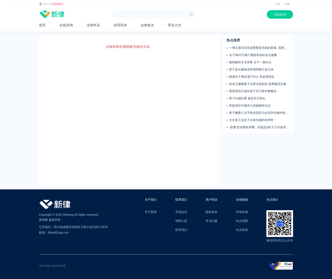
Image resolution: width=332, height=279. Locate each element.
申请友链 (242, 212)
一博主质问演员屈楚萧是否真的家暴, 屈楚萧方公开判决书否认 (258, 48)
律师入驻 (181, 221)
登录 (277, 4)
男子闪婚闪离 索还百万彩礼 (247, 98)
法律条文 (147, 25)
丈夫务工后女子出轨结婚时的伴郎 (251, 120)
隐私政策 (211, 212)
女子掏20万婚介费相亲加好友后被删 (253, 55)
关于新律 (151, 212)
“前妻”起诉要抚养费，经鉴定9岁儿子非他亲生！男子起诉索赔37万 (257, 127)
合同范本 (120, 25)
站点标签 (242, 229)
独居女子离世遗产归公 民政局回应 (251, 76)
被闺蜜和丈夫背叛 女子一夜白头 (250, 62)
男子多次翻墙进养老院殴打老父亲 (251, 69)
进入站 (47, 4)
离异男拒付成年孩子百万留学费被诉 (253, 91)
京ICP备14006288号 (52, 266)
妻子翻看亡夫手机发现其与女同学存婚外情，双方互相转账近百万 (258, 113)
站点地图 (242, 221)
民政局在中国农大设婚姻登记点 (250, 105)
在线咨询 (280, 14)
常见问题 (211, 221)
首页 (42, 25)
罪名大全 (174, 25)
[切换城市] (57, 4)
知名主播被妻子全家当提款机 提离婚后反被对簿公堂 (259, 84)
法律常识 (93, 25)
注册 (287, 4)
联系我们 (181, 229)
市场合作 (181, 212)
